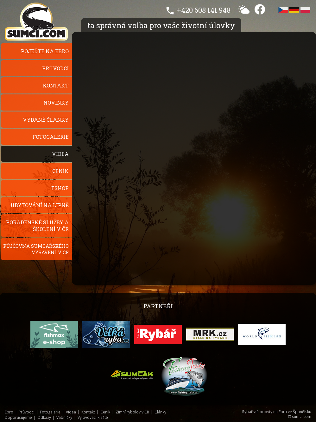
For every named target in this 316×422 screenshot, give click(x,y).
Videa (60, 153)
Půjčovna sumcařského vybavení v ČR (36, 249)
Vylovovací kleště (93, 417)
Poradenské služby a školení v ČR (37, 225)
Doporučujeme (18, 417)
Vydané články (46, 119)
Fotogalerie (51, 136)
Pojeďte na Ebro (45, 51)
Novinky (56, 102)
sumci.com (301, 416)
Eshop (60, 188)
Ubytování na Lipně (39, 205)
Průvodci (55, 68)
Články (160, 412)
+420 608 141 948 (204, 10)
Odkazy (44, 417)
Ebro (9, 412)
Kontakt (56, 85)
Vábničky (64, 417)
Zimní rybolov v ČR (132, 412)
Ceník (60, 171)
